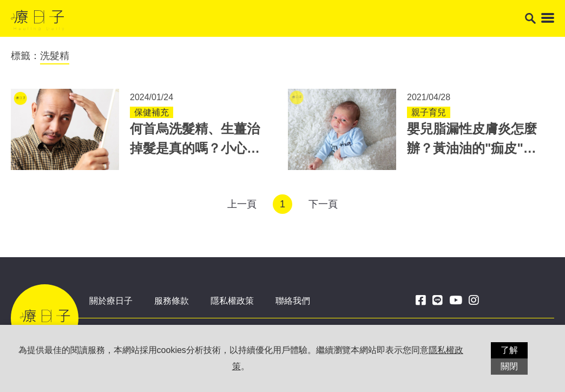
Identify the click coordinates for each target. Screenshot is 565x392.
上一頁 (242, 204)
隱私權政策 (232, 300)
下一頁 (323, 204)
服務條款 (171, 300)
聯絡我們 (292, 300)
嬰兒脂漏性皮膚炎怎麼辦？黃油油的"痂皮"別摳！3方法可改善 (472, 148)
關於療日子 (111, 300)
